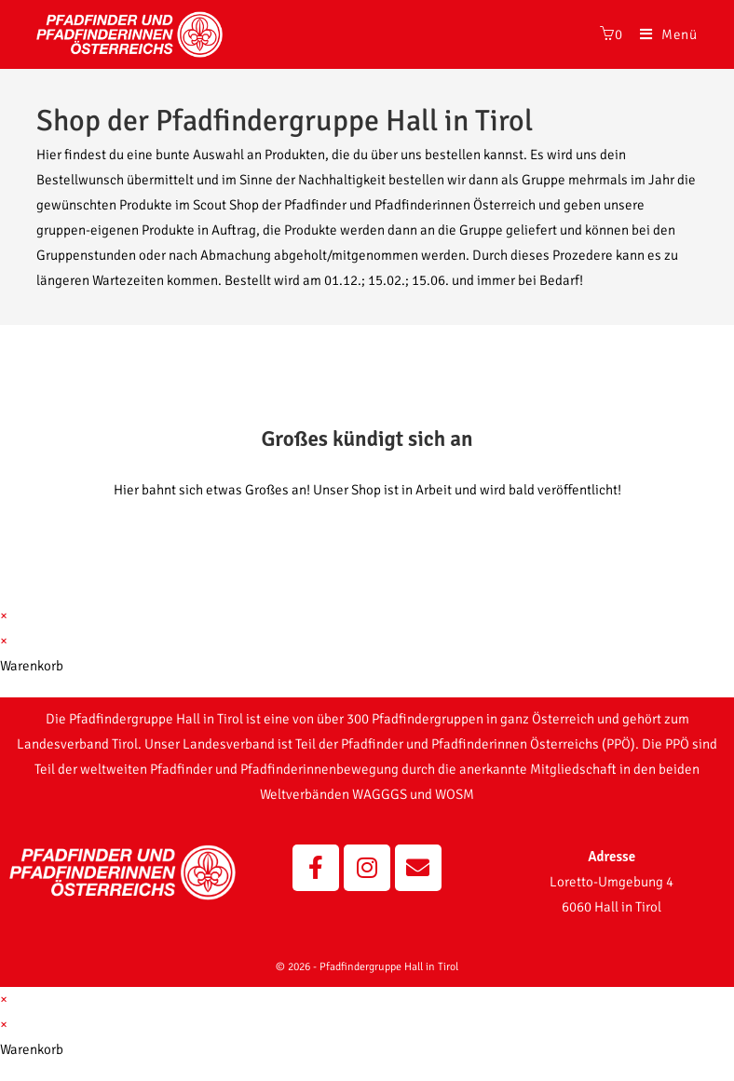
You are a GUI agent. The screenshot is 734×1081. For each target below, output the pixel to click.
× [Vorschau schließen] (3, 615)
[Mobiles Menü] (662, 34)
